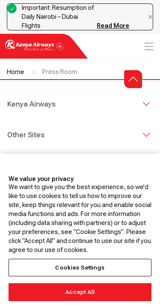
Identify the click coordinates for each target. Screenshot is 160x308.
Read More (113, 25)
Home (15, 71)
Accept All (80, 292)
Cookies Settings (80, 267)
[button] (133, 79)
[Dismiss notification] (150, 17)
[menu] (148, 46)
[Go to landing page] (34, 50)
